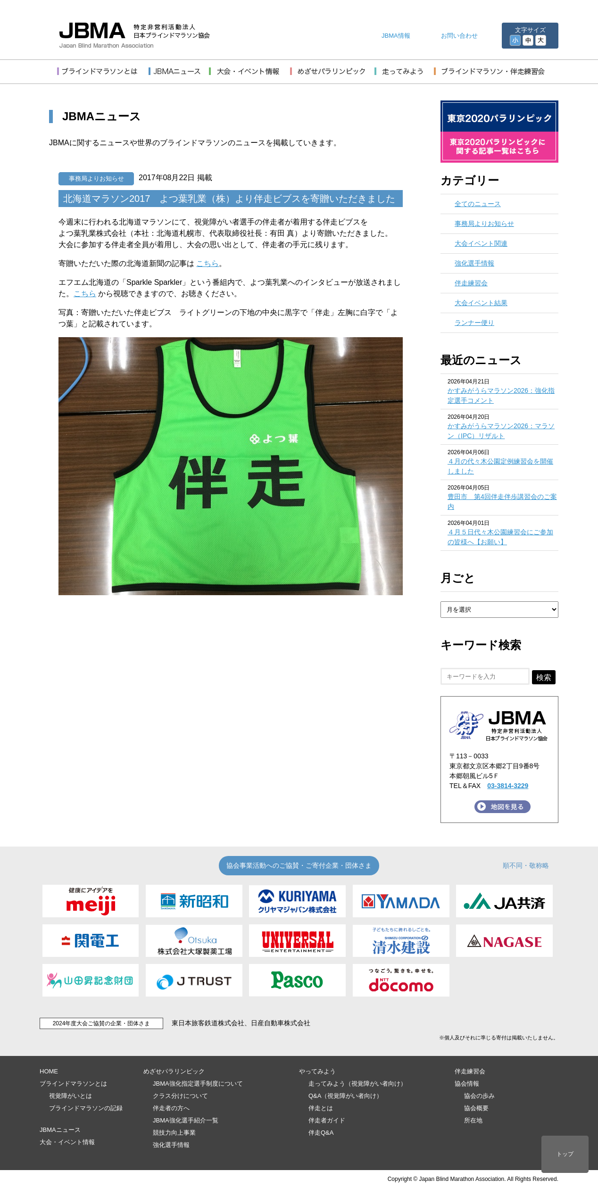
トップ (564, 1154)
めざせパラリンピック (174, 1071)
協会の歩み (479, 1095)
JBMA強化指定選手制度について (198, 1083)
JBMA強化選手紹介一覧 (185, 1120)
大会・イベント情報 (67, 1142)
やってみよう (317, 1071)
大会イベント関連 (481, 243)
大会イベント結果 (481, 303)
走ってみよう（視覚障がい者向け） (357, 1083)
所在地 (473, 1120)
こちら (207, 263)
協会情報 (467, 1083)
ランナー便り (474, 322)
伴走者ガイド (326, 1120)
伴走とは (320, 1108)
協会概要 (476, 1108)
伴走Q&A (320, 1132)
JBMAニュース (60, 1129)
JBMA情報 (396, 35)
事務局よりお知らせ (96, 178)
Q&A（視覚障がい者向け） (345, 1095)
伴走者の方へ (171, 1108)
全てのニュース (478, 204)
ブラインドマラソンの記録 (86, 1108)
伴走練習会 (471, 283)
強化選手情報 (474, 263)
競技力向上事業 (174, 1132)
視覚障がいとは (70, 1095)
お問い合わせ (459, 35)
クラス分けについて (180, 1095)
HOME (49, 1071)
